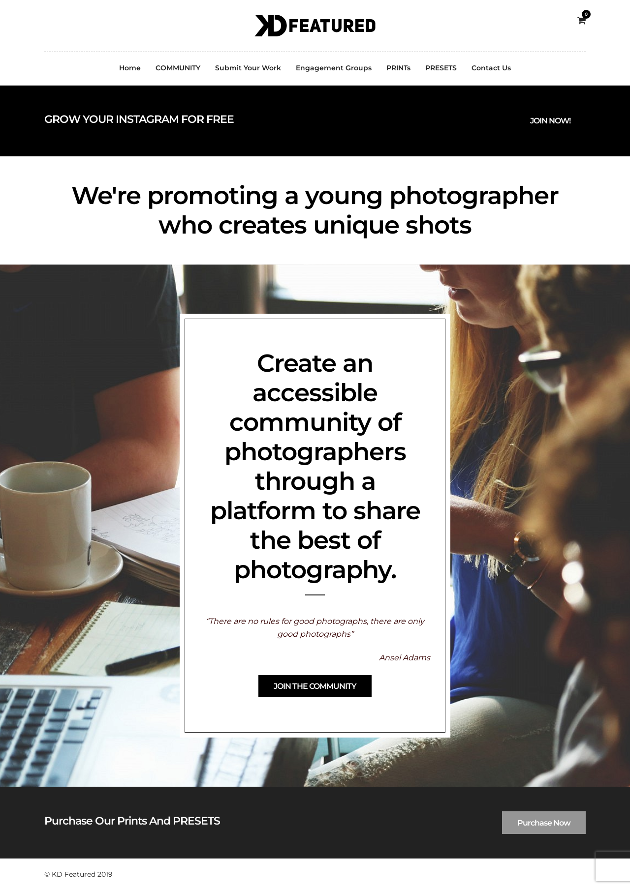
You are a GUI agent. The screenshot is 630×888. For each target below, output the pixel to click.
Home (130, 67)
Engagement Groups (334, 67)
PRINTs (398, 67)
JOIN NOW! (550, 120)
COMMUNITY (178, 67)
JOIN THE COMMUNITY (315, 686)
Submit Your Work (248, 67)
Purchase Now (543, 823)
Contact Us (491, 67)
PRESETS (441, 67)
